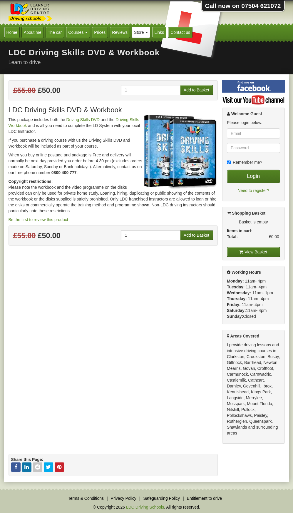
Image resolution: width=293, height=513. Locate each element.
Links (159, 32)
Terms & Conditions (86, 498)
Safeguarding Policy (161, 498)
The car (55, 32)
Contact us (180, 32)
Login (253, 176)
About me (32, 32)
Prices (100, 32)
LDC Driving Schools (145, 507)
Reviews (120, 32)
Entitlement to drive (204, 498)
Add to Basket (196, 90)
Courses (78, 32)
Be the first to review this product (38, 219)
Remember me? (244, 162)
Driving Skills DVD (83, 119)
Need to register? (253, 190)
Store (141, 32)
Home (11, 32)
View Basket (253, 252)
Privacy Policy (123, 498)
